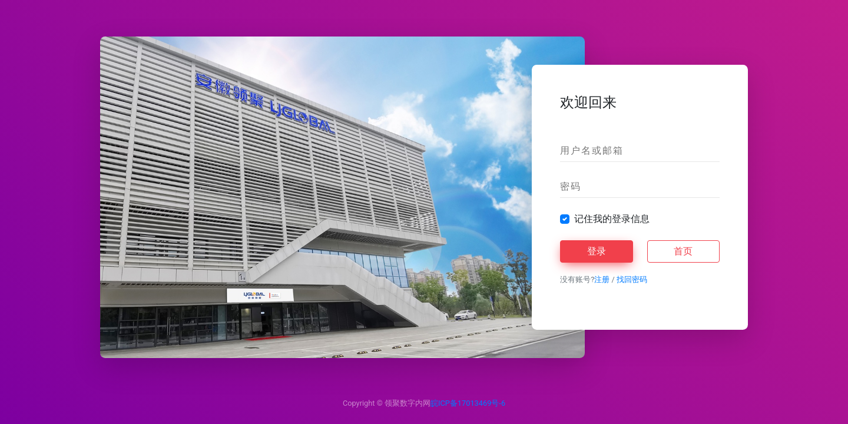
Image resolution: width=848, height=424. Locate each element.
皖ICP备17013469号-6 (467, 403)
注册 (602, 279)
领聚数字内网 (407, 403)
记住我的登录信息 (612, 218)
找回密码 (632, 279)
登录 (596, 251)
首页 (683, 251)
